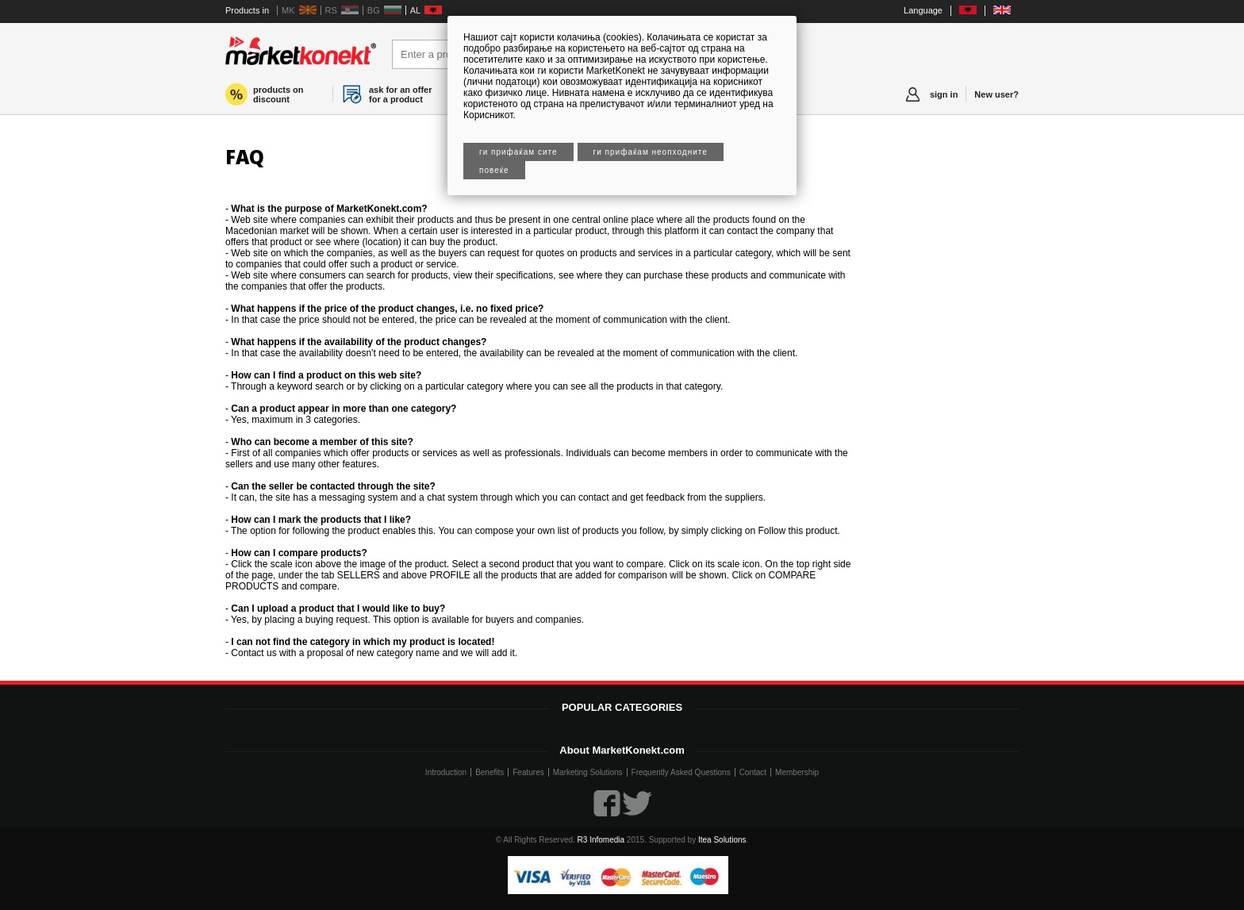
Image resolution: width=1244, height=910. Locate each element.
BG (373, 10)
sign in (944, 94)
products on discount (278, 94)
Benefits (489, 772)
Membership (797, 772)
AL (415, 10)
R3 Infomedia (601, 839)
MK (288, 10)
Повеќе (494, 170)
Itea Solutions (722, 839)
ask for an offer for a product (400, 94)
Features (528, 772)
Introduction (445, 772)
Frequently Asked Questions (681, 772)
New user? (996, 94)
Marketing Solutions (588, 772)
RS (331, 10)
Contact (752, 772)
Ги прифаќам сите (518, 152)
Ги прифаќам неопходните (650, 152)
